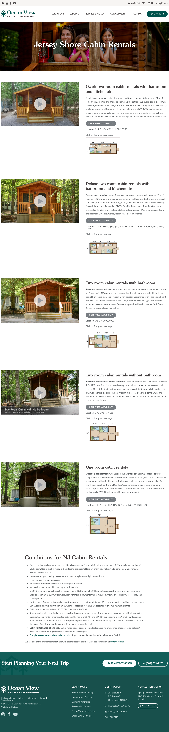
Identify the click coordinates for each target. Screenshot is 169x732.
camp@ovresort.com (117, 711)
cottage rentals (117, 641)
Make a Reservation (119, 663)
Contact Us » (112, 717)
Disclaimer (32, 698)
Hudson (14, 707)
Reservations (157, 14)
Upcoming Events (158, 3)
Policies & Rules (8, 698)
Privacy (21, 698)
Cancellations (7, 700)
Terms (42, 698)
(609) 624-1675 (136, 3)
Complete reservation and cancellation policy (50, 635)
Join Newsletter (148, 706)
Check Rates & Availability (101, 124)
